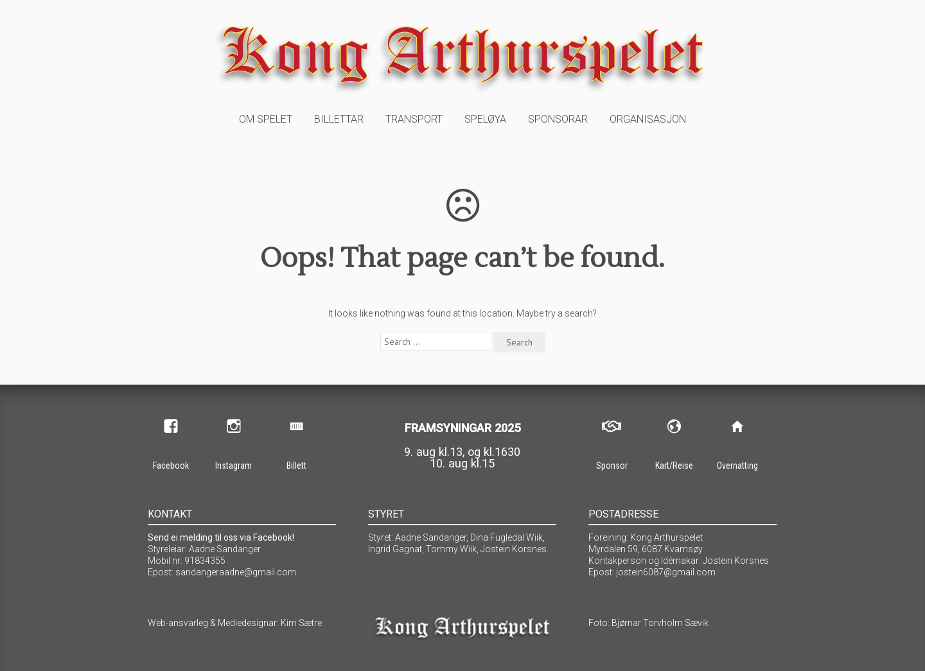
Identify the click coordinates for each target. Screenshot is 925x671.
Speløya (485, 119)
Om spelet (265, 119)
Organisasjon (648, 119)
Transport (414, 119)
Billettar (339, 119)
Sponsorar (558, 119)
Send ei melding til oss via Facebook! (221, 537)
